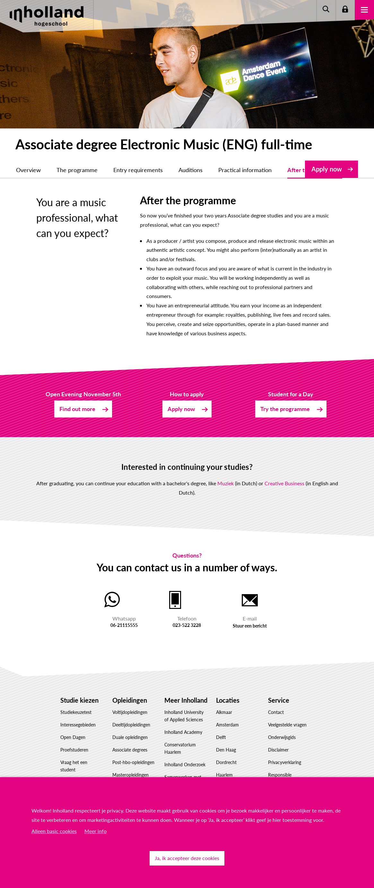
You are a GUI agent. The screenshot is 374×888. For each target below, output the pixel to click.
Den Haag (226, 749)
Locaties (227, 700)
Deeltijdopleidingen (131, 724)
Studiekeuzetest (75, 712)
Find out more (77, 408)
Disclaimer (278, 749)
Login (345, 9)
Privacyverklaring (284, 762)
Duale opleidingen (130, 737)
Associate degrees (129, 749)
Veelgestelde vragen (287, 724)
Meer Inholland (185, 700)
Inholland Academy (183, 732)
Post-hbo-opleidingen (133, 762)
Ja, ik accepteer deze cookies (187, 858)
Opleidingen (129, 700)
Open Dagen (72, 737)
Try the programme (285, 408)
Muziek (225, 483)
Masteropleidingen (130, 775)
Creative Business (284, 483)
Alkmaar (224, 712)
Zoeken (325, 9)
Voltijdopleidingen (129, 712)
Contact (276, 712)
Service (278, 700)
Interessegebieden (78, 724)
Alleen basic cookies (54, 831)
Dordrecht (226, 762)
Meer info (95, 831)
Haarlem (224, 775)
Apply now (326, 169)
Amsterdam (227, 724)
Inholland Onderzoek (184, 764)
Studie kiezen (79, 700)
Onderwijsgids (282, 737)
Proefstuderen (74, 749)
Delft (221, 737)
